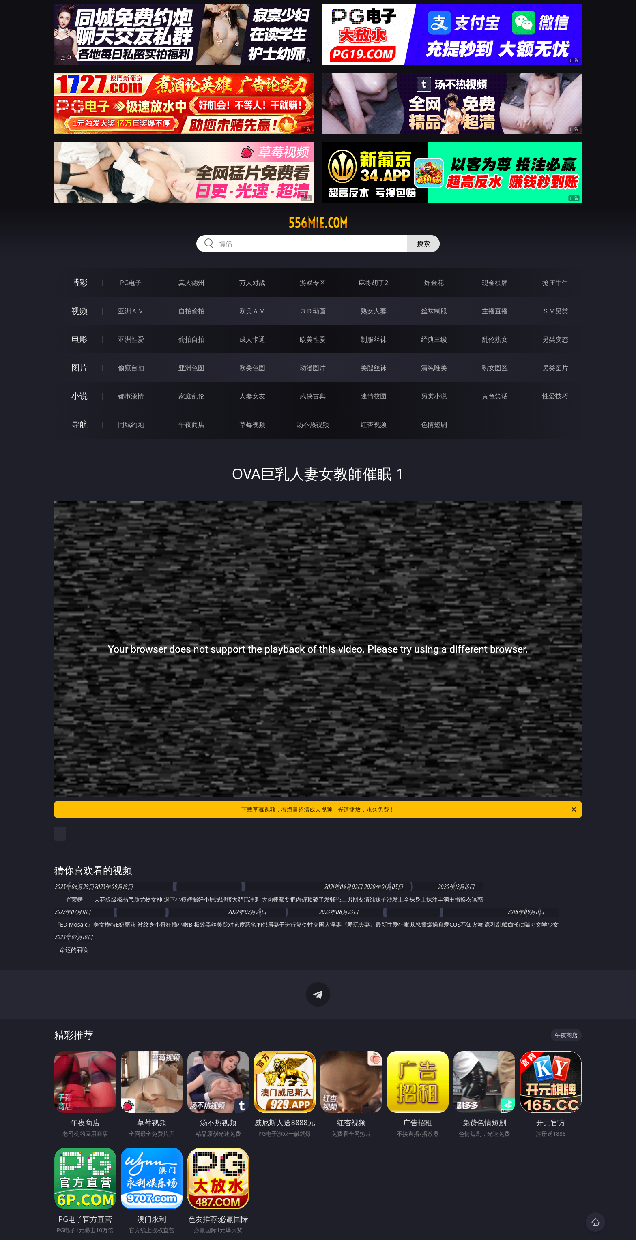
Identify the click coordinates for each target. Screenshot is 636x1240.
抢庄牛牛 (555, 282)
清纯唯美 (434, 367)
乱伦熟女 (495, 339)
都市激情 (131, 396)
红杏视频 (374, 424)
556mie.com (318, 223)
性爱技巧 (555, 396)
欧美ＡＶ (252, 310)
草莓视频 (252, 424)
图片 (79, 367)
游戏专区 (313, 282)
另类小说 (434, 396)
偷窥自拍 (131, 367)
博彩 (79, 282)
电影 (79, 339)
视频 (79, 310)
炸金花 (434, 282)
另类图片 (555, 367)
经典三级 (434, 339)
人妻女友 (252, 396)
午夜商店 (191, 424)
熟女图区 (495, 367)
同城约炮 (131, 424)
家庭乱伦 (191, 396)
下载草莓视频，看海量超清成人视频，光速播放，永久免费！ (409, 809)
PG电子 (131, 282)
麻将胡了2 (373, 282)
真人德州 (191, 282)
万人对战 (252, 282)
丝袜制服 (434, 310)
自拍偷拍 (191, 310)
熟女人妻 (374, 310)
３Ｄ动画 (313, 310)
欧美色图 (252, 367)
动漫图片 (313, 367)
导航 (79, 424)
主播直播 (495, 310)
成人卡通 (252, 339)
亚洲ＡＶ (131, 310)
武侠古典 (313, 396)
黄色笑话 (495, 396)
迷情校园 (374, 396)
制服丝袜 (374, 339)
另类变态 (555, 339)
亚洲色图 (191, 367)
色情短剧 (434, 424)
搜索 (423, 243)
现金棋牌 (495, 282)
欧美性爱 (313, 339)
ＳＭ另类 (555, 310)
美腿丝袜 (374, 367)
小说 (79, 395)
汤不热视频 (313, 424)
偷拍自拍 (191, 339)
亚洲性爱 (131, 339)
